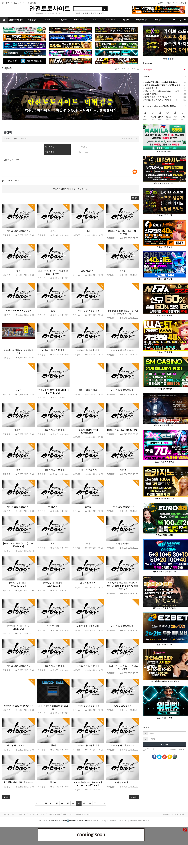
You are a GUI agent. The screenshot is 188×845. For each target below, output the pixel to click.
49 (90, 803)
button (123, 469)
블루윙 (88, 506)
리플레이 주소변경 (88, 469)
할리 (53, 543)
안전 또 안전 (53, 626)
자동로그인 (148, 749)
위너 (78, 13)
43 (57, 803)
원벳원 (85, 13)
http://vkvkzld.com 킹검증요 (18, 310)
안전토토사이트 (49, 8)
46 (73, 803)
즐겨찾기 (5, 2)
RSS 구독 (17, 2)
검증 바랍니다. (88, 270)
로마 (88, 543)
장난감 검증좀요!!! (122, 705)
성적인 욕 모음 (150, 88)
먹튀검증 (32, 19)
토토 (94, 19)
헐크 (18, 270)
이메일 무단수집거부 (57, 814)
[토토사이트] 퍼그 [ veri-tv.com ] (122, 430)
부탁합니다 (53, 506)
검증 (53, 310)
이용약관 (21, 814)
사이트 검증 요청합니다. (18, 231)
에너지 (53, 231)
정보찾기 (182, 2)
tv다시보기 (39, 13)
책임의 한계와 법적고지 (80, 814)
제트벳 (101, 13)
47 (79, 803)
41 (46, 803)
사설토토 (63, 19)
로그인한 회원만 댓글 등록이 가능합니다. (70, 189)
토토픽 (47, 19)
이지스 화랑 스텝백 (88, 390)
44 (62, 803)
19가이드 (61, 13)
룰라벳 (93, 13)
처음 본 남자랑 (150, 94)
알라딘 (53, 782)
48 (84, 803)
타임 (88, 231)
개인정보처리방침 (36, 814)
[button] (135, 198)
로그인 (160, 2)
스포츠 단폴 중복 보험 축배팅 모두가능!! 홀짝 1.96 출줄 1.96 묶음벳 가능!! (122, 586)
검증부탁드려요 (122, 782)
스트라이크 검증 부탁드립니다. (18, 705)
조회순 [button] (134, 797)
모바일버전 (179, 814)
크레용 (122, 270)
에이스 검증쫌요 (88, 583)
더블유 (53, 745)
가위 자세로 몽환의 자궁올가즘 (157, 97)
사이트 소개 (9, 814)
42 (51, 803)
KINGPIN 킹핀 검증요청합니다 (18, 782)
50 (95, 803)
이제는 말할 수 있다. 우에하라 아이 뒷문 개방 (163, 100)
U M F (18, 390)
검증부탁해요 (122, 543)
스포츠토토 (79, 19)
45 (68, 803)
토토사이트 (110, 19)
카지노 (126, 19)
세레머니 (18, 430)
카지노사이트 (142, 19)
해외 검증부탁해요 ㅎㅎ (18, 745)
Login (164, 744)
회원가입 (171, 2)
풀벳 (18, 469)
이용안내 (167, 814)
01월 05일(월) (31, 2)
